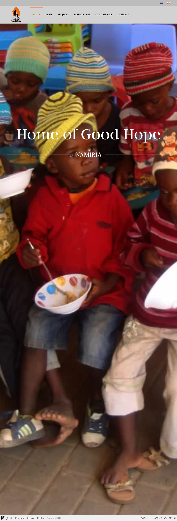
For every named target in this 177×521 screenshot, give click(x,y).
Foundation (82, 14)
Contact (123, 14)
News (48, 14)
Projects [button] (63, 14)
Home (36, 14)
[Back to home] (16, 15)
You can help (103, 14)
